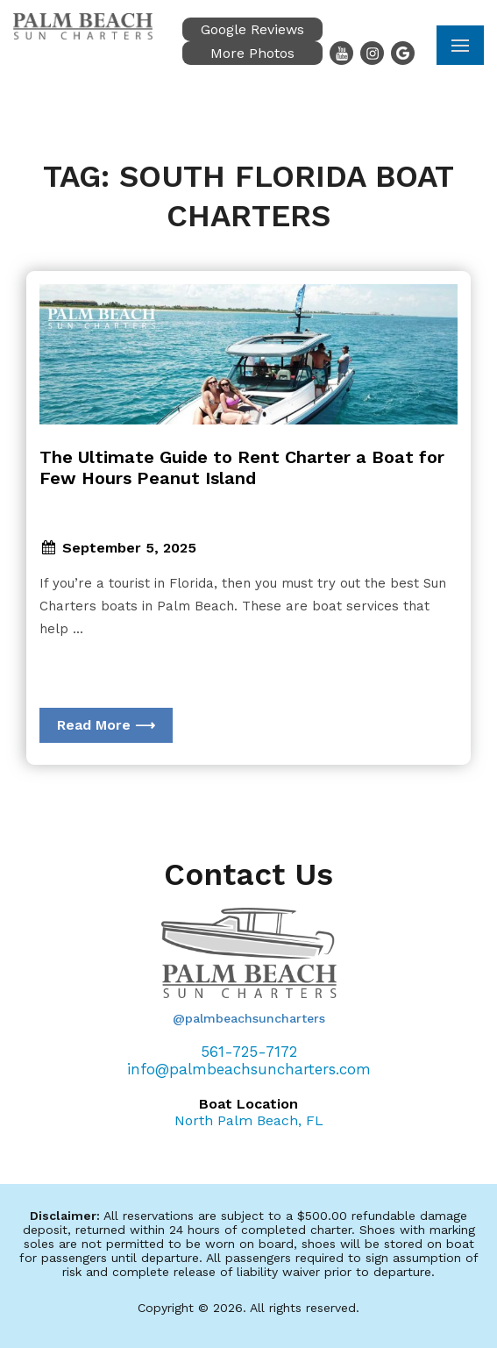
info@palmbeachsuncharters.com (249, 1069)
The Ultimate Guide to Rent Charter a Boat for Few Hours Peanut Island (241, 467)
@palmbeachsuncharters (249, 1018)
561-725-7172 (249, 1051)
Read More (106, 725)
